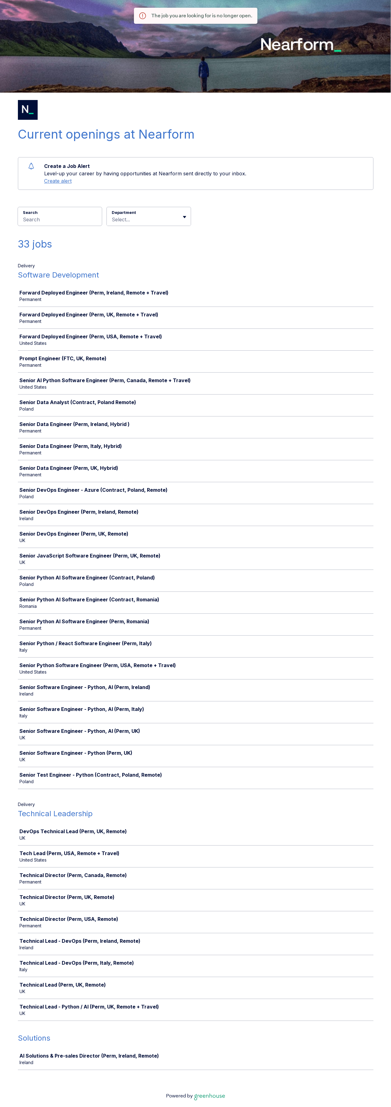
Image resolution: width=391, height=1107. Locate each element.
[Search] (60, 220)
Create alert (58, 181)
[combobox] (112, 219)
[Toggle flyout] (184, 217)
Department (124, 212)
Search (30, 212)
